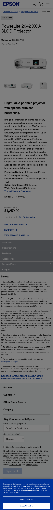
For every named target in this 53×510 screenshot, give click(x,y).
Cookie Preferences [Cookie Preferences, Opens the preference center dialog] (27, 499)
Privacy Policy (28, 490)
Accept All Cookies (26, 506)
